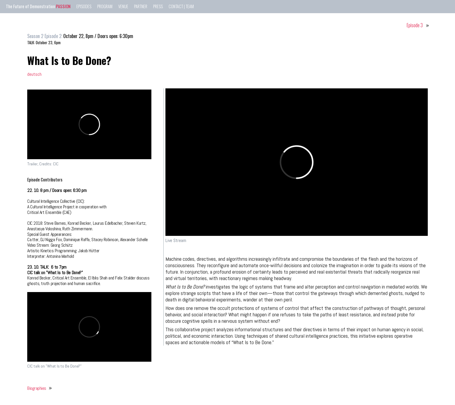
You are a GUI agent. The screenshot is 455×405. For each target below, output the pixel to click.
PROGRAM (104, 6)
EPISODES (83, 6)
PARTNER (140, 6)
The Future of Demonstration (38, 6)
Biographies (36, 388)
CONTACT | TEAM (181, 6)
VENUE (123, 6)
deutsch (34, 74)
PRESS (158, 6)
